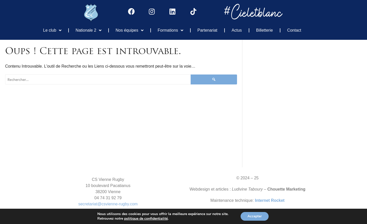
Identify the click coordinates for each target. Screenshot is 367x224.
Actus (237, 30)
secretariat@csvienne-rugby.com (108, 204)
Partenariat (207, 30)
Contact (294, 30)
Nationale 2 (88, 30)
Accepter (254, 216)
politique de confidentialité (145, 218)
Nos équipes (129, 30)
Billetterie (264, 30)
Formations (170, 30)
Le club (52, 30)
